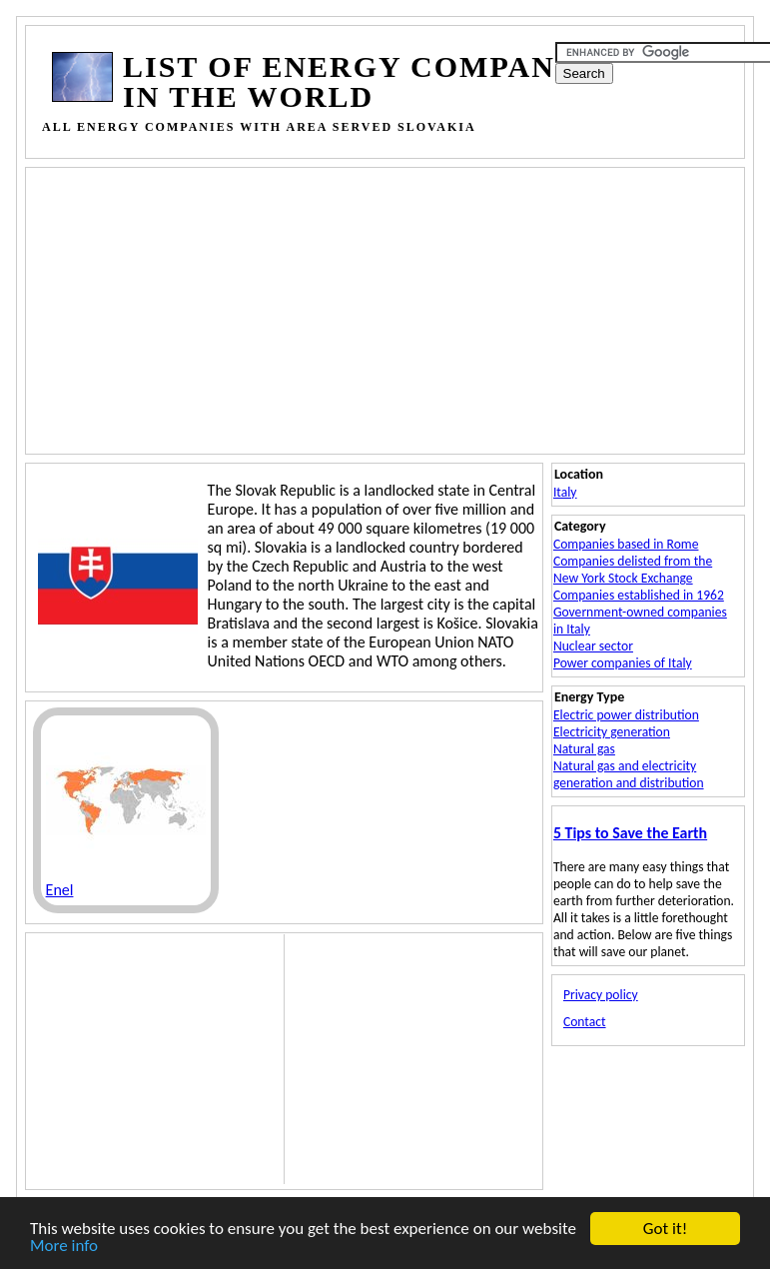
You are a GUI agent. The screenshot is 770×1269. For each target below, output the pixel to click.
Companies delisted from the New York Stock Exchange (632, 570)
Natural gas (584, 748)
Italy (565, 492)
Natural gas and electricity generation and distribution (628, 774)
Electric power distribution (626, 714)
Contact (584, 1021)
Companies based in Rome (626, 544)
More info (64, 1246)
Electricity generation (611, 731)
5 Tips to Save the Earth (630, 832)
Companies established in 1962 (638, 595)
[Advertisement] (410, 309)
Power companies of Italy (622, 662)
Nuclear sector (593, 645)
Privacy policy (600, 994)
